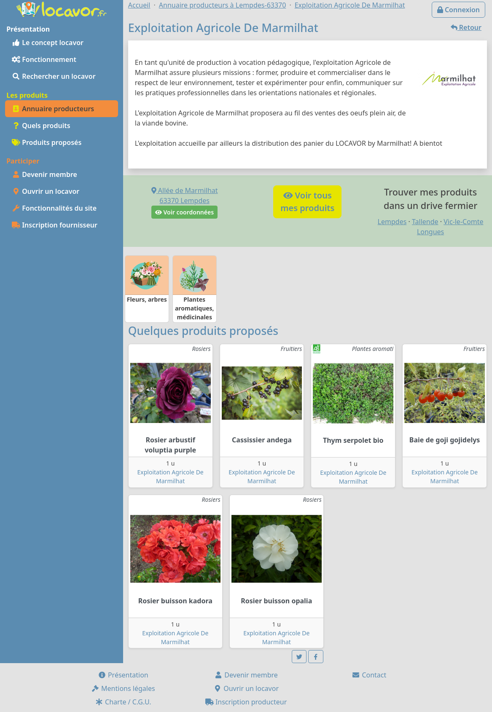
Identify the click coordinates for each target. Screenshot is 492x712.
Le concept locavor (47, 42)
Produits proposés (46, 142)
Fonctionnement (44, 59)
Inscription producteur (246, 702)
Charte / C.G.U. (123, 702)
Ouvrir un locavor (45, 191)
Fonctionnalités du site (54, 208)
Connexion (458, 9)
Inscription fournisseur (54, 225)
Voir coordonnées (184, 212)
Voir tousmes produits (307, 202)
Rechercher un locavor (54, 76)
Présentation (123, 675)
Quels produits (41, 125)
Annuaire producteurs (53, 108)
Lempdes (392, 221)
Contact (369, 675)
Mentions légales (123, 688)
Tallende (425, 221)
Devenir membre (44, 174)
